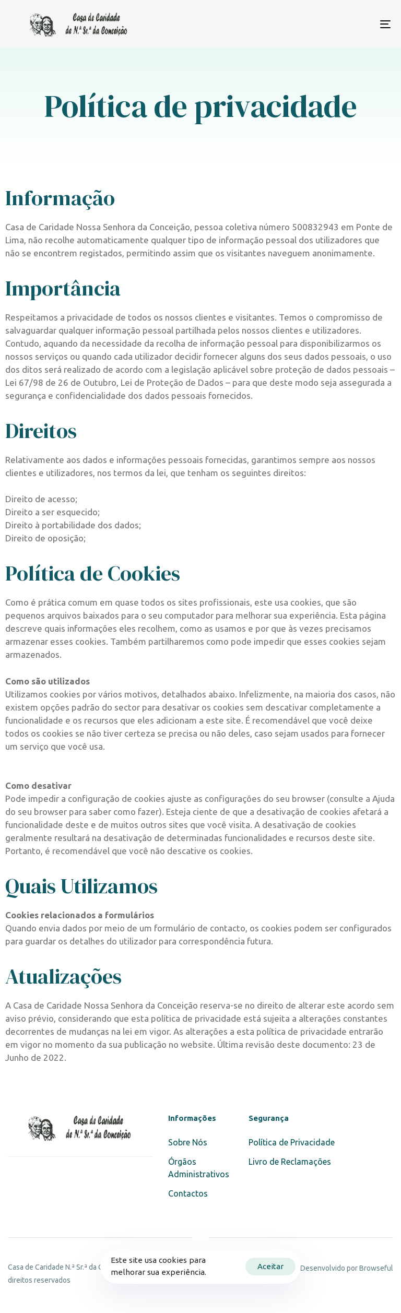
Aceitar (270, 1266)
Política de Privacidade (292, 1142)
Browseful (376, 1268)
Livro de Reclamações (290, 1161)
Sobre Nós (187, 1142)
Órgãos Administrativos (198, 1168)
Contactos (188, 1193)
